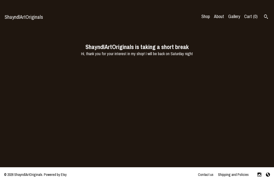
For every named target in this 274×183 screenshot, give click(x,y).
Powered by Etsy (55, 174)
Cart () (251, 16)
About (219, 16)
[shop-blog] (268, 175)
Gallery (234, 16)
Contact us (205, 174)
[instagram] (259, 175)
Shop (205, 16)
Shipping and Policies (233, 174)
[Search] (266, 17)
